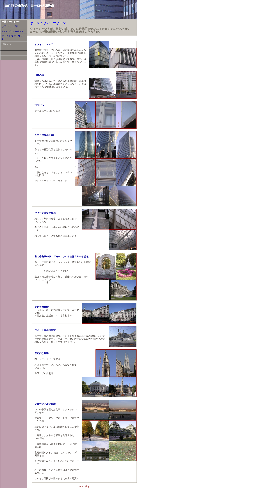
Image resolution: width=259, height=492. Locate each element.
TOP (81, 486)
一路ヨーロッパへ (11, 21)
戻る (87, 486)
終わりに (6, 43)
